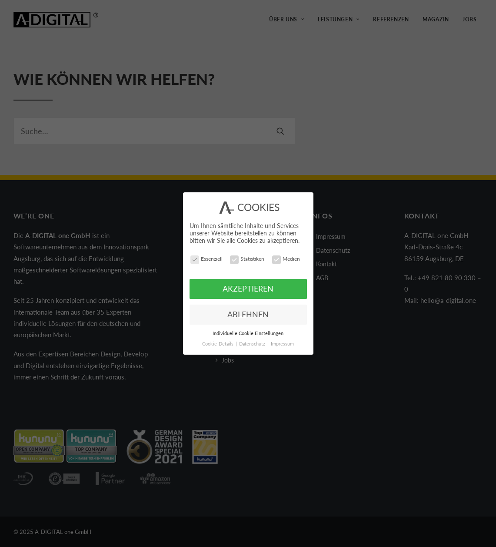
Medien (286, 258)
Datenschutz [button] (252, 343)
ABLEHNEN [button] (248, 313)
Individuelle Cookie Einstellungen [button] (248, 332)
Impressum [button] (282, 343)
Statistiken (247, 258)
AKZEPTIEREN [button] (248, 288)
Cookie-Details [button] (218, 343)
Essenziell (206, 258)
